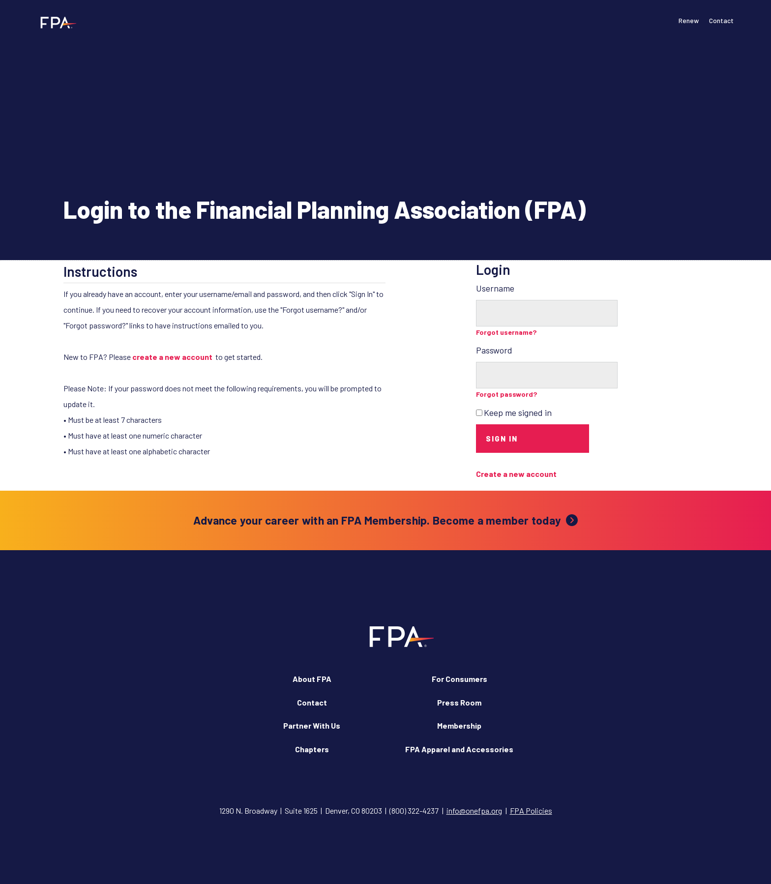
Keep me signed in (518, 412)
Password (494, 350)
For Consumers (459, 678)
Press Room (459, 702)
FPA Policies (531, 810)
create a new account (172, 356)
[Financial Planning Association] (55, 22)
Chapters (312, 749)
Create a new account (516, 473)
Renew (689, 20)
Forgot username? (506, 332)
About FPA (312, 678)
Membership (459, 725)
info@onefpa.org (474, 810)
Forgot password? (506, 394)
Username (495, 288)
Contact (721, 20)
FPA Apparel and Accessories (459, 749)
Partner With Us (311, 725)
